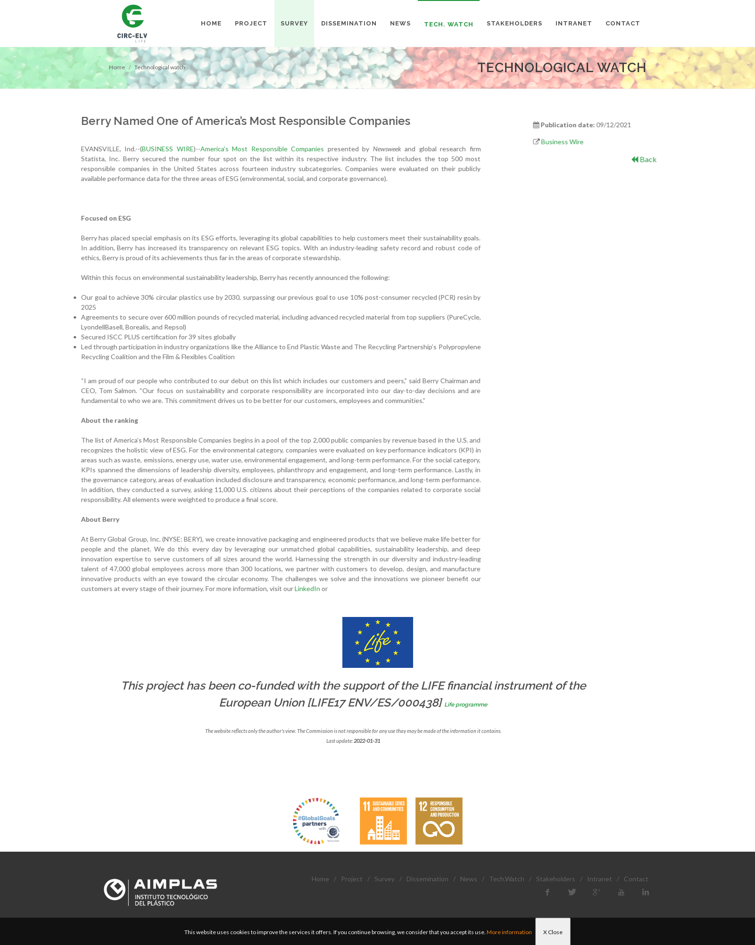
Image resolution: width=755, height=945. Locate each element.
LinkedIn (203, 588)
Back (681, 159)
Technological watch (159, 67)
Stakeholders (555, 879)
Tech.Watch (506, 879)
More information (509, 932)
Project (352, 879)
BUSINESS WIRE (64, 149)
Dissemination (427, 879)
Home (117, 67)
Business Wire (599, 142)
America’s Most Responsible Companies (158, 149)
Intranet (599, 879)
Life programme (465, 704)
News (468, 879)
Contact (636, 879)
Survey (384, 879)
